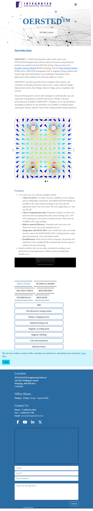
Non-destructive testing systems (39, 311)
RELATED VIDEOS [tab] (25, 291)
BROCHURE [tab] (41, 297)
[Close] (6, 362)
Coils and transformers (39, 341)
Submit (74, 504)
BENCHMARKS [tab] (45, 291)
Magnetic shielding (38, 335)
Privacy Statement (28, 507)
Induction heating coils (39, 323)
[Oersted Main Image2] (47, 181)
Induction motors (39, 347)
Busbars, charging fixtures (39, 317)
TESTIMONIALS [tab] (24, 297)
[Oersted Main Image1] (45, 181)
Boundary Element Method (25, 68)
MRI (39, 305)
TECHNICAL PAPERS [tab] (45, 284)
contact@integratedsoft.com (32, 416)
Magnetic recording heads (39, 329)
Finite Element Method (68, 68)
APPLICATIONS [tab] (23, 284)
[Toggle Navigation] (75, 4)
